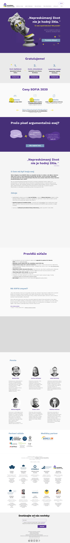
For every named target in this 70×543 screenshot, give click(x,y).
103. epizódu (42, 202)
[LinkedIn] (37, 541)
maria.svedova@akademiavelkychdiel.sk (38, 278)
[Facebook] (29, 541)
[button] (19, 6)
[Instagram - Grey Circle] (32, 541)
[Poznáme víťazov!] (51, 40)
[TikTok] (39, 541)
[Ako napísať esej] (35, 145)
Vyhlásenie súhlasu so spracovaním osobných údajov (25, 276)
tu (39, 207)
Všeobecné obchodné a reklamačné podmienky (34, 534)
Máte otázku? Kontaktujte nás (34, 536)
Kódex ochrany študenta (34, 532)
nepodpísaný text (19, 260)
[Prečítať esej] (15, 77)
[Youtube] (34, 541)
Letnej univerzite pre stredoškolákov (37, 111)
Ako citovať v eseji (33, 272)
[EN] (61, 3)
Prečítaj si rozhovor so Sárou (30, 307)
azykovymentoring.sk (36, 103)
